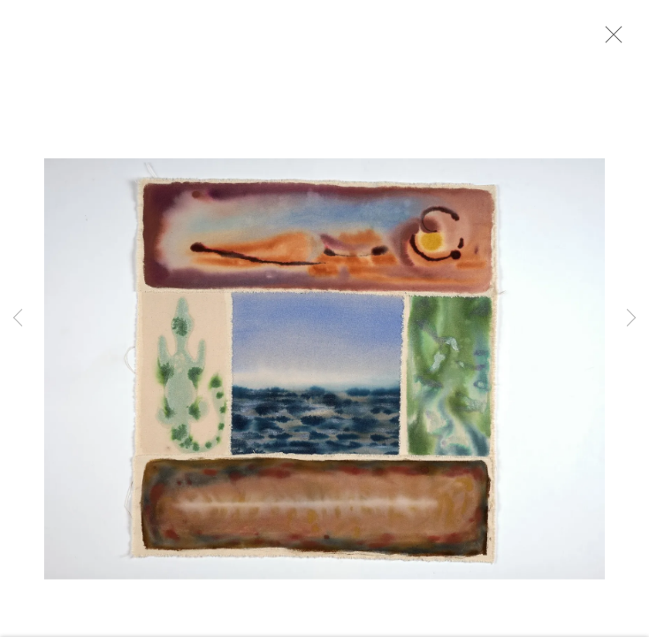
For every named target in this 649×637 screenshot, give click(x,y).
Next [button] (631, 318)
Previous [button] (17, 318)
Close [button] (621, 40)
